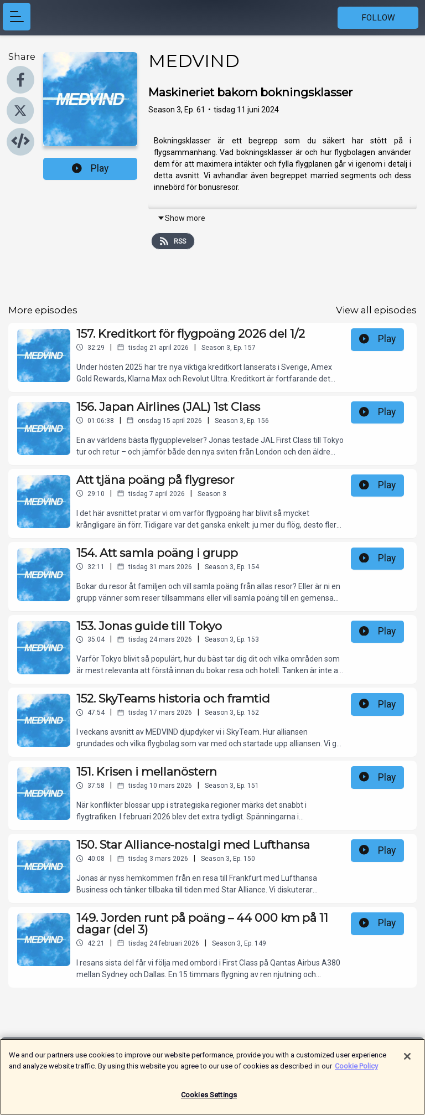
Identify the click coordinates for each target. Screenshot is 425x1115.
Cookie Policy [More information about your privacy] (356, 1071)
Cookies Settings (209, 1100)
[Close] (407, 1062)
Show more (181, 218)
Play (90, 168)
